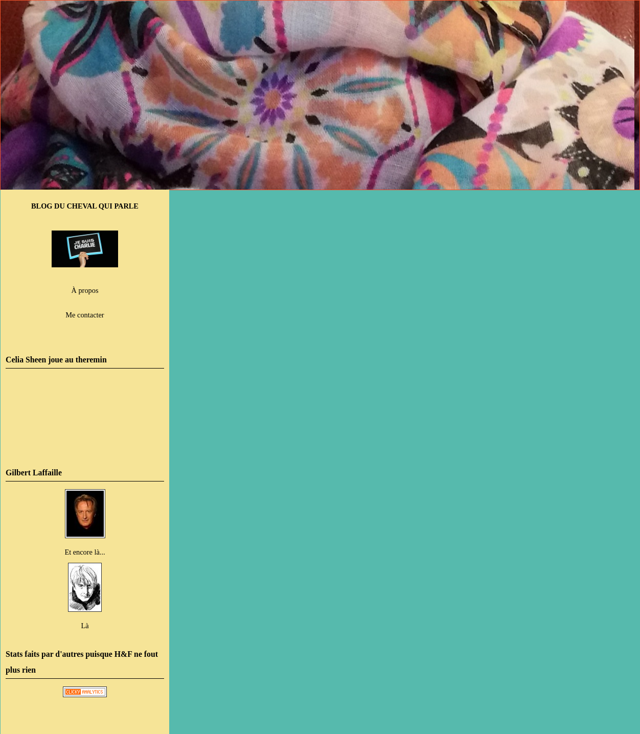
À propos (85, 290)
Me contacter (84, 315)
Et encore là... (84, 552)
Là (84, 626)
